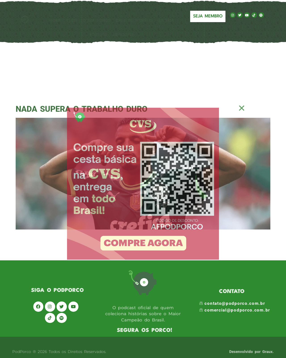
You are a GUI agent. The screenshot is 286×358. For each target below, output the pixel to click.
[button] (242, 108)
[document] (143, 179)
